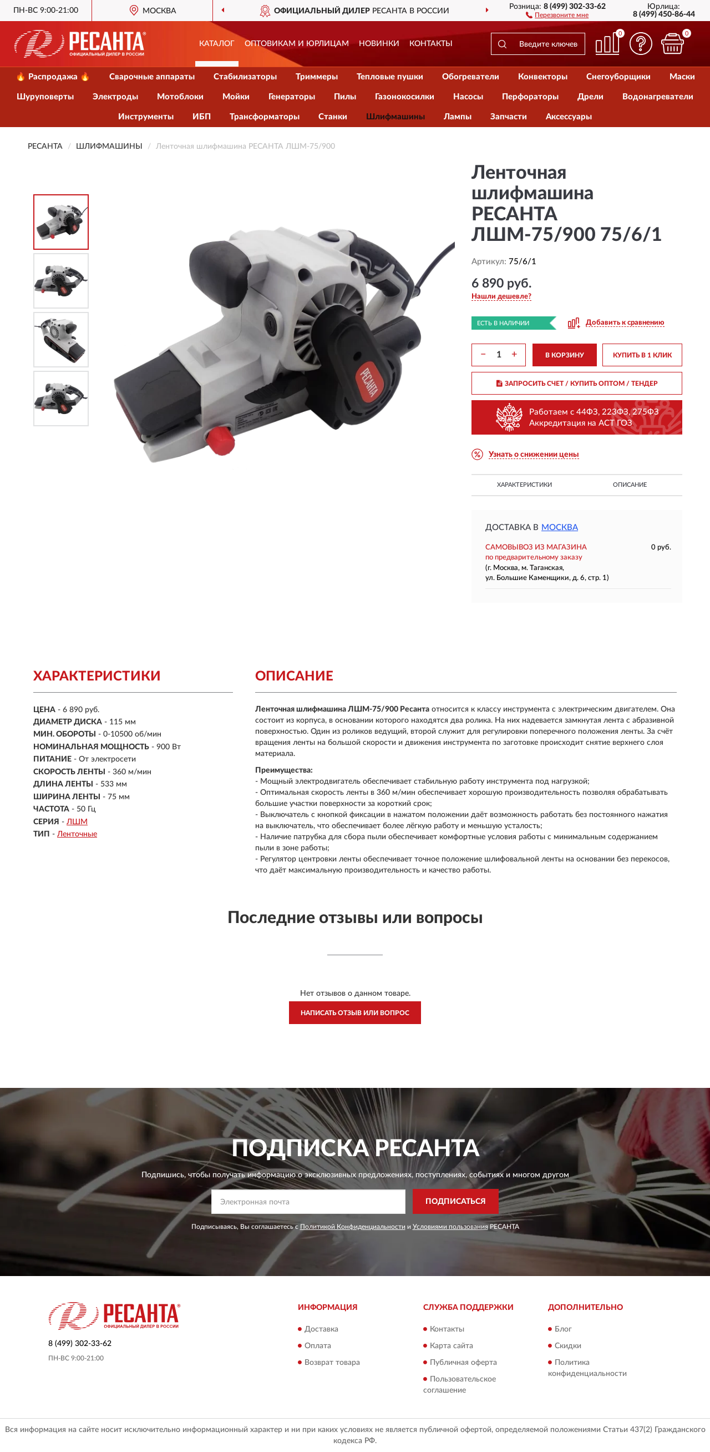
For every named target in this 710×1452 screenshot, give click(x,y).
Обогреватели (470, 77)
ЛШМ (77, 822)
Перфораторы (530, 97)
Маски (682, 77)
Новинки (379, 44)
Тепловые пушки (390, 77)
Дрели (590, 97)
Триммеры (317, 77)
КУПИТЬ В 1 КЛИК (642, 355)
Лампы (457, 117)
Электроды (115, 97)
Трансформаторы (265, 117)
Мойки (236, 97)
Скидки (568, 1346)
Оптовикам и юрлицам (297, 44)
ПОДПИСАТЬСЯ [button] (455, 1202)
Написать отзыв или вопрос (355, 1013)
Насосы (468, 97)
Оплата (318, 1346)
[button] (557, 14)
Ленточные (77, 834)
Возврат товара (332, 1363)
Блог (563, 1329)
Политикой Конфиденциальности (352, 1226)
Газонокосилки (404, 97)
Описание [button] (630, 485)
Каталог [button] (217, 44)
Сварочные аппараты (152, 77)
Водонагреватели (657, 97)
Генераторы (291, 97)
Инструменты (146, 117)
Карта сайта (451, 1346)
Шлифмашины (395, 117)
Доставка (321, 1329)
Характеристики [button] (524, 485)
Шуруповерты (45, 97)
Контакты (431, 44)
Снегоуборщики (618, 77)
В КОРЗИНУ (564, 355)
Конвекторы (542, 77)
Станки (332, 117)
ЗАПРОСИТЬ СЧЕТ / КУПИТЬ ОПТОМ (577, 383)
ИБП (201, 117)
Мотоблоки (180, 97)
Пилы (345, 97)
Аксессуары (569, 117)
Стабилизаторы (245, 77)
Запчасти (508, 117)
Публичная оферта (463, 1363)
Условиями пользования (450, 1226)
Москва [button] (559, 527)
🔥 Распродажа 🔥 (53, 77)
